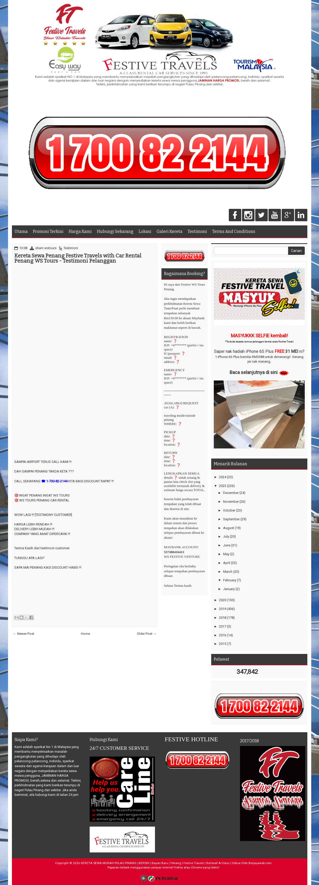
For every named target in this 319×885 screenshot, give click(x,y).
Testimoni (197, 231)
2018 (222, 618)
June (226, 545)
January (229, 589)
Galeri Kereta (169, 231)
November (231, 501)
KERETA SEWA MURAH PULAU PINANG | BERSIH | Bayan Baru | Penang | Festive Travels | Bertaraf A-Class (155, 863)
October (229, 510)
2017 (222, 626)
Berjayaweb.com (260, 863)
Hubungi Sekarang (115, 231)
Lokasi (145, 231)
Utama (21, 231)
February (229, 580)
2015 (222, 644)
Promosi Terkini (48, 231)
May (226, 554)
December (231, 493)
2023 (222, 486)
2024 (222, 477)
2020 (222, 600)
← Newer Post (23, 634)
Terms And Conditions (233, 231)
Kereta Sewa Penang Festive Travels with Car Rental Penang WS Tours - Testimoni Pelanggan (77, 258)
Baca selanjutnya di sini (254, 372)
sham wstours (45, 248)
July (226, 536)
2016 (222, 635)
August (228, 528)
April (226, 563)
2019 (222, 609)
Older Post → (147, 634)
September (231, 519)
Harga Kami (80, 231)
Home (85, 634)
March (227, 572)
